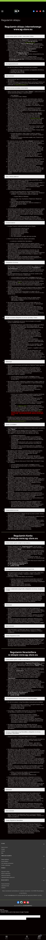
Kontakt (3, 849)
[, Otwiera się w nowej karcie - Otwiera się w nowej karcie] (34, 11)
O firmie (3, 851)
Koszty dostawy (4, 861)
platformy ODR (22, 405)
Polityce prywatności (21, 84)
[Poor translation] (4, 914)
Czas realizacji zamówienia (7, 863)
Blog (2, 853)
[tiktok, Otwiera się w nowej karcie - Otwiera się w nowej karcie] (21, 902)
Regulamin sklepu (5, 871)
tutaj (19, 282)
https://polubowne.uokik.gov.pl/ (16, 421)
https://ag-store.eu (30, 42)
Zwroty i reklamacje (5, 865)
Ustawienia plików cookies (7, 877)
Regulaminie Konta (35, 118)
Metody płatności (5, 859)
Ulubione (3, 887)
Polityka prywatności (5, 875)
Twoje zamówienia (5, 883)
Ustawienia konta (5, 885)
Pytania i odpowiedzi (5, 873)
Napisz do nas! (4, 847)
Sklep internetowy (22, 905)
